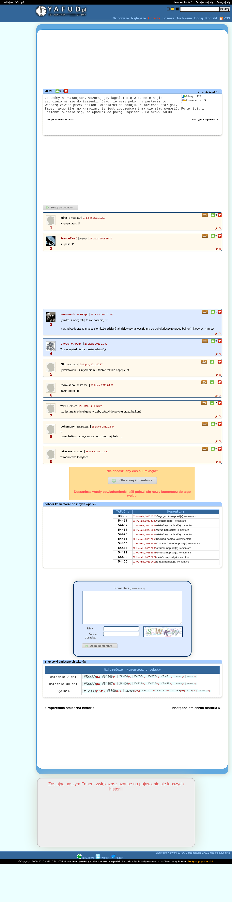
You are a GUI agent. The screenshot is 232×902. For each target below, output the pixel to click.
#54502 (179, 688)
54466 (122, 549)
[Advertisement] (17, 451)
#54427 (153, 694)
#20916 (132, 702)
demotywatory (80, 872)
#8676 (148, 701)
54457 (122, 538)
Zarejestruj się (204, 2)
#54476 (153, 687)
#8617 (163, 701)
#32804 (204, 702)
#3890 (114, 702)
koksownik (67, 319)
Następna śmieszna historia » (196, 719)
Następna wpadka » (205, 124)
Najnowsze (121, 18)
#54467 (191, 688)
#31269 (178, 702)
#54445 (109, 688)
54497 (122, 527)
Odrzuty (154, 18)
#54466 (125, 687)
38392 (122, 522)
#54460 (92, 688)
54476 (122, 543)
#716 (192, 702)
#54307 (109, 695)
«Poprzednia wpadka (60, 124)
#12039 (94, 702)
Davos (64, 348)
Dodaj (198, 18)
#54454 (166, 687)
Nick (90, 639)
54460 (122, 554)
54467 (122, 533)
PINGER (117, 869)
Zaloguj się (223, 2)
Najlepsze (138, 18)
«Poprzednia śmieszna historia (69, 719)
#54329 (139, 694)
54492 (122, 565)
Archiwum (184, 18)
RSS (225, 18)
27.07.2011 (204, 91)
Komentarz (130, 592)
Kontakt (211, 18)
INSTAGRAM (85, 869)
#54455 (139, 687)
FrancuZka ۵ (68, 243)
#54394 (191, 695)
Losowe (168, 18)
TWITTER (102, 869)
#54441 (166, 695)
